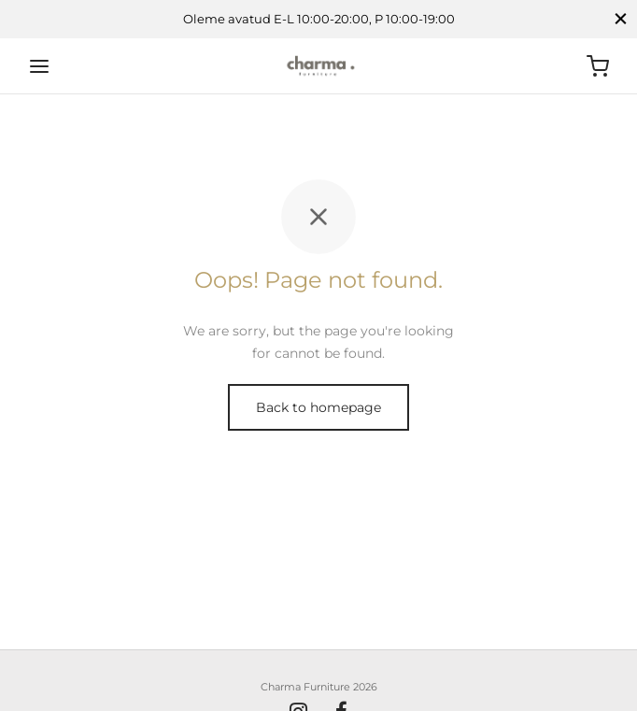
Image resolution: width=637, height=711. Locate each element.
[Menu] (39, 66)
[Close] (621, 19)
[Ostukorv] (598, 66)
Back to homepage (318, 407)
